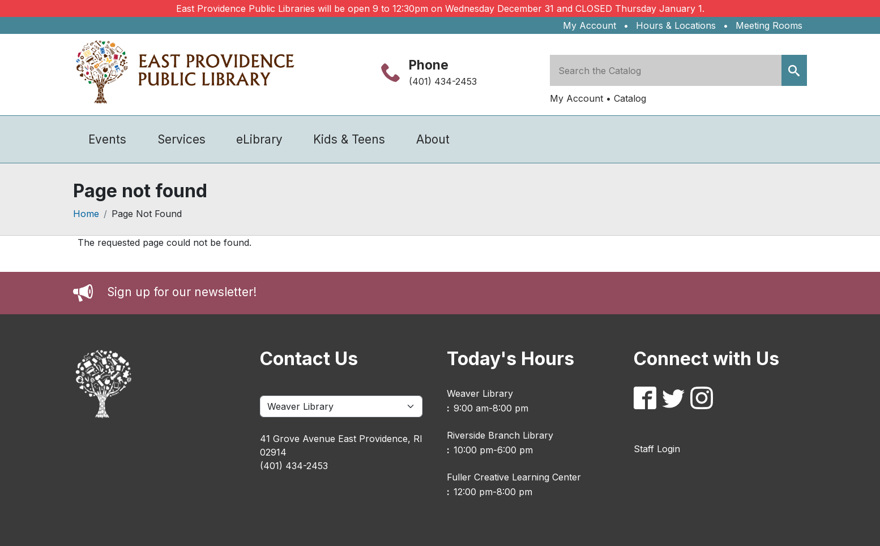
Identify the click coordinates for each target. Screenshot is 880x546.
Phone (428, 64)
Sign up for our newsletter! (182, 292)
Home (86, 213)
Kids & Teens (349, 139)
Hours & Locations (676, 25)
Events (107, 139)
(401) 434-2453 (443, 81)
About (433, 139)
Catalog (630, 98)
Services (181, 139)
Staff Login (657, 448)
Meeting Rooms (769, 25)
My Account (589, 25)
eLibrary (259, 139)
